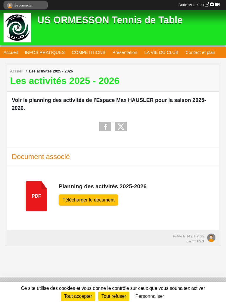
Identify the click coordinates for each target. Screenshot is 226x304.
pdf (36, 196)
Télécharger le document (88, 199)
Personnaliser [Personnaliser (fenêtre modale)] (149, 296)
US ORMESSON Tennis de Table (110, 20)
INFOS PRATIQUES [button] (45, 52)
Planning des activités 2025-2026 (103, 186)
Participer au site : (199, 5)
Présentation (124, 52)
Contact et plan (200, 52)
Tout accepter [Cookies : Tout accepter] (78, 296)
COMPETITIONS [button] (88, 52)
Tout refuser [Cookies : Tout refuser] (113, 296)
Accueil (11, 52)
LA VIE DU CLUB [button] (161, 52)
